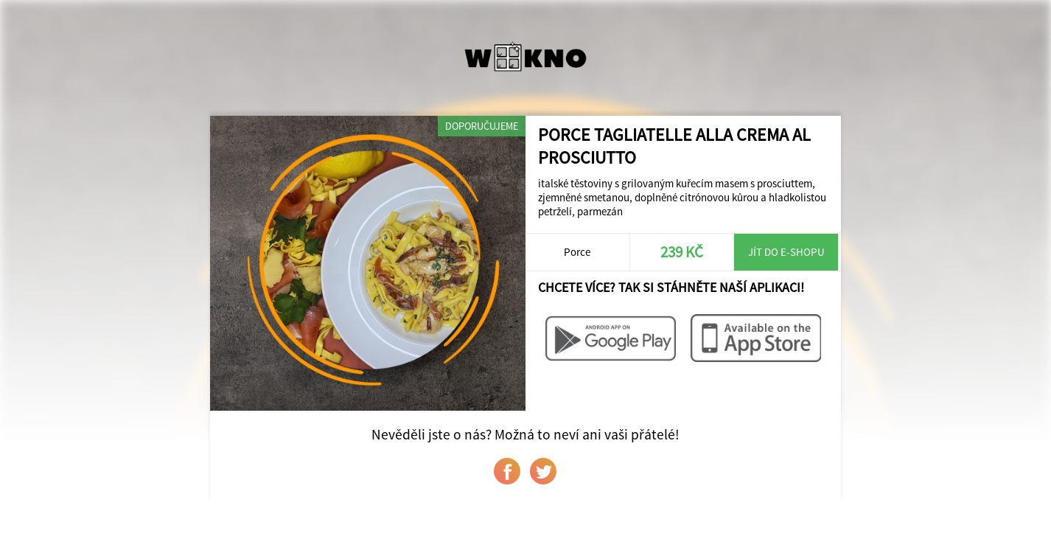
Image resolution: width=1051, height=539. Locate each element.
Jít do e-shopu (786, 252)
